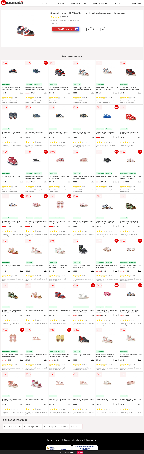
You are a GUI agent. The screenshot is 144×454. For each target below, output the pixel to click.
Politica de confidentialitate (72, 440)
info (21, 93)
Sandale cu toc (58, 3)
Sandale (44, 3)
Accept (80, 452)
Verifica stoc (68, 29)
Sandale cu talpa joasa (100, 3)
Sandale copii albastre (12, 426)
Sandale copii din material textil (56, 426)
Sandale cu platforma (78, 3)
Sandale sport (120, 3)
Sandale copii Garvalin (32, 426)
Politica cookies (90, 440)
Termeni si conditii (54, 440)
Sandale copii (136, 3)
